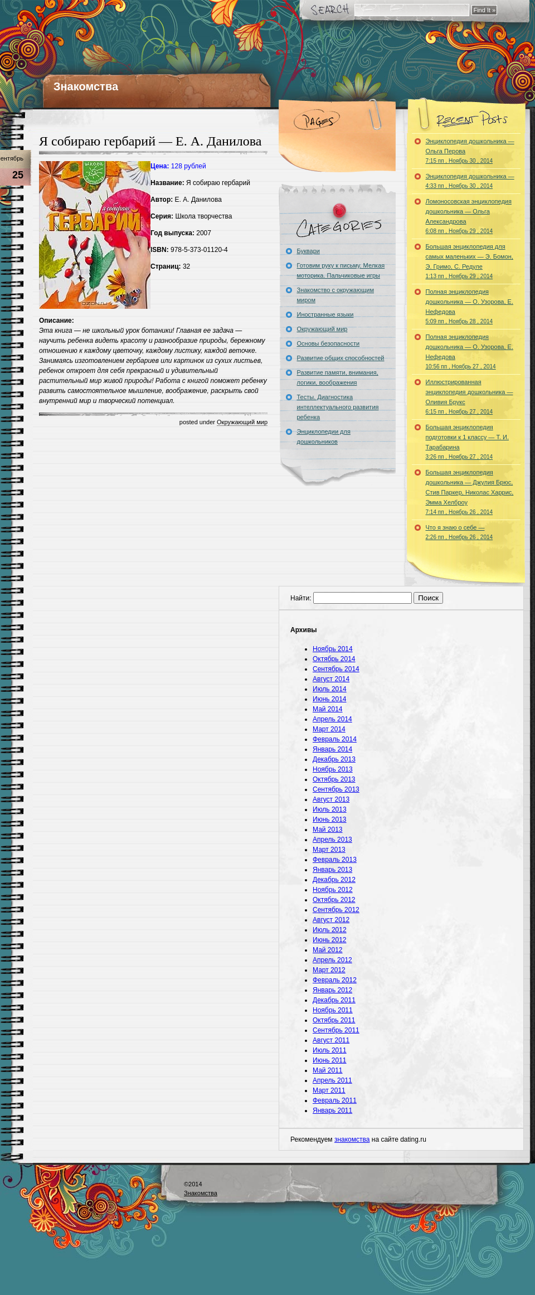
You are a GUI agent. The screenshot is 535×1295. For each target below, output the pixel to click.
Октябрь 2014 (334, 659)
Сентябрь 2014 (336, 669)
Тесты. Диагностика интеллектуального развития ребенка (338, 407)
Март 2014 (329, 729)
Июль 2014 (330, 689)
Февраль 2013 (335, 860)
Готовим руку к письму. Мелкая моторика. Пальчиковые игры (341, 270)
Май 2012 (328, 950)
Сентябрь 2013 (336, 789)
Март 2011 (329, 1090)
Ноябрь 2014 (333, 649)
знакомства (352, 1139)
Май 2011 (328, 1070)
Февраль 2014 (335, 739)
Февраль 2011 (335, 1100)
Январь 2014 (332, 749)
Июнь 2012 (330, 940)
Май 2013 (328, 829)
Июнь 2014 (330, 699)
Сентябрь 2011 (336, 1030)
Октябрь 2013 (334, 779)
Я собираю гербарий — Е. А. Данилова (150, 141)
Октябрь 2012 (334, 900)
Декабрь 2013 (334, 759)
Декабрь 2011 (334, 1000)
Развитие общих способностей (341, 358)
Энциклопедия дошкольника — (470, 181)
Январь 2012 (332, 990)
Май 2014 (328, 709)
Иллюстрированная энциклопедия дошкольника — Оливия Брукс (469, 397)
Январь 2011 (332, 1110)
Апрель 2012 (332, 960)
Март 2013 (329, 849)
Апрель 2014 (332, 719)
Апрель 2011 (332, 1080)
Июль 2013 (330, 809)
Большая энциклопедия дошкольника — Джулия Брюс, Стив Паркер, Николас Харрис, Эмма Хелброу (470, 492)
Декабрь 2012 (334, 880)
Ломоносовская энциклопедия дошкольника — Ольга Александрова (469, 216)
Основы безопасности (328, 343)
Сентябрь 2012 (336, 910)
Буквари (308, 251)
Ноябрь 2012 (333, 890)
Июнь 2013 (330, 819)
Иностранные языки (325, 314)
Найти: (301, 598)
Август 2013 (331, 799)
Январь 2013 (332, 870)
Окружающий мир (242, 422)
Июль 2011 (330, 1050)
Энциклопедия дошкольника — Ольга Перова (470, 151)
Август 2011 (331, 1040)
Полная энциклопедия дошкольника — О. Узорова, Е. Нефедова (469, 306)
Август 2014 (331, 679)
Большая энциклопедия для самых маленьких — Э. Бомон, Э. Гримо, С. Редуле (469, 261)
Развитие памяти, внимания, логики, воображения (337, 377)
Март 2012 (329, 970)
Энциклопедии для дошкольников (324, 436)
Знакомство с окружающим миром (335, 295)
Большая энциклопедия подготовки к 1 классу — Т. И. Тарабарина (467, 442)
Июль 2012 (330, 930)
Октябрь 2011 (334, 1020)
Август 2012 (331, 920)
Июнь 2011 (330, 1060)
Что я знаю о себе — (459, 532)
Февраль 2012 (335, 980)
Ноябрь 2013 (333, 769)
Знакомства (86, 86)
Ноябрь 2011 (333, 1010)
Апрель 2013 (332, 839)
